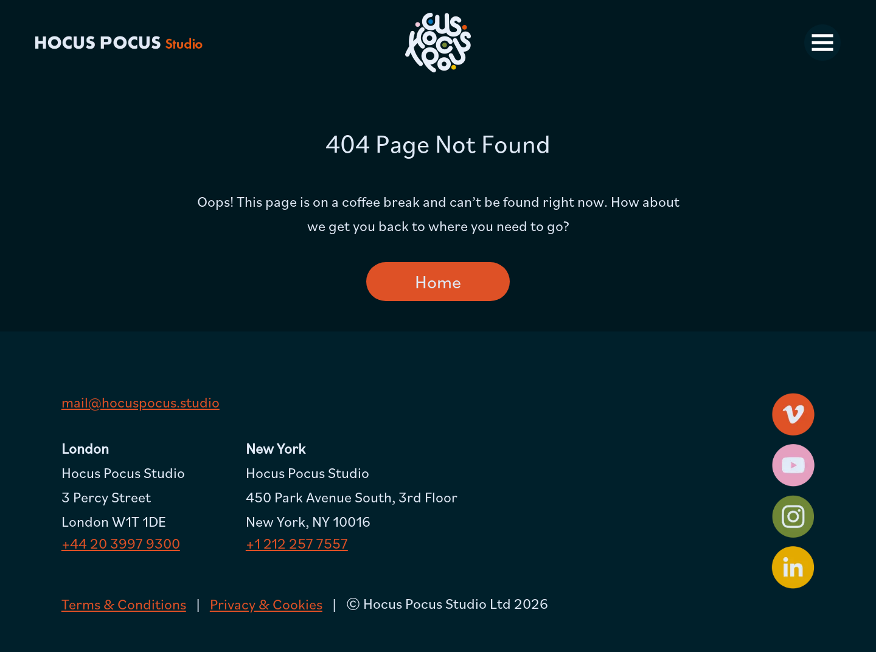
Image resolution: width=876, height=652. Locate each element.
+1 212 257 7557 (297, 543)
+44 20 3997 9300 (120, 543)
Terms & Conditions (123, 604)
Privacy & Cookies (266, 604)
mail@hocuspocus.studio (140, 402)
